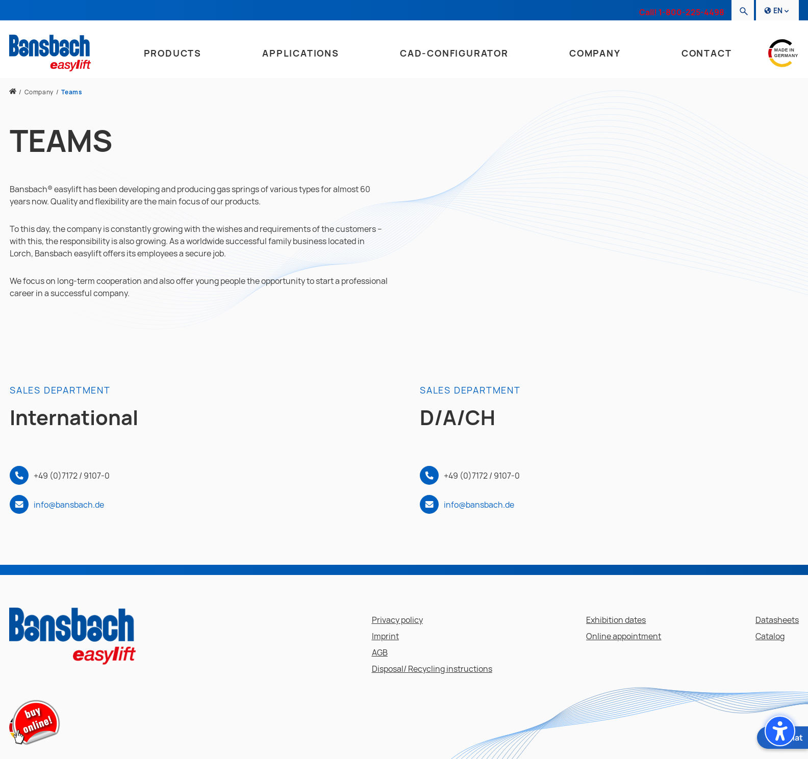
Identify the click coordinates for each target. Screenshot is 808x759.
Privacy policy (397, 619)
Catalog (770, 636)
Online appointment (623, 636)
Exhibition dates (616, 619)
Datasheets (777, 619)
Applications (300, 53)
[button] (780, 731)
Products (172, 53)
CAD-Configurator (454, 53)
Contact (706, 53)
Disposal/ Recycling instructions (432, 668)
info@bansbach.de (69, 504)
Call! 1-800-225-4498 (681, 12)
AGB (380, 652)
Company (595, 53)
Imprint (385, 636)
